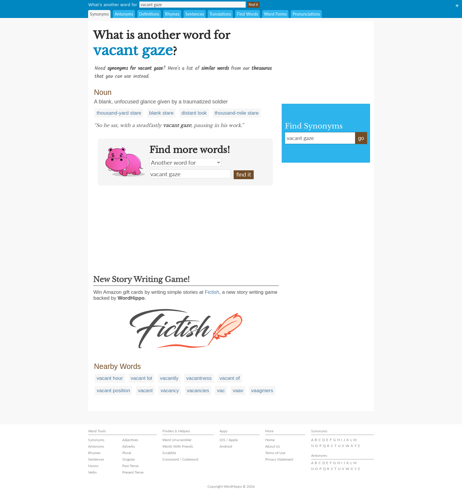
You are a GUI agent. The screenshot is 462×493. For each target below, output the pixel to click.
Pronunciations (306, 14)
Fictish (212, 292)
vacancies (198, 390)
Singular (128, 459)
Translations (220, 14)
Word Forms (275, 14)
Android (226, 446)
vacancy (170, 390)
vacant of (230, 378)
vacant (145, 390)
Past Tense (130, 466)
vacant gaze (190, 173)
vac (221, 390)
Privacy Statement (279, 459)
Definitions (149, 14)
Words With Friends (177, 446)
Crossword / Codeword (180, 459)
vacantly (169, 378)
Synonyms (99, 14)
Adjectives (130, 440)
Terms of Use (275, 453)
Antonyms (124, 14)
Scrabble (169, 453)
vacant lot (141, 378)
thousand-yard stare (119, 113)
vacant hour (110, 378)
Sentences (194, 14)
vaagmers (262, 390)
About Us (272, 446)
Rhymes (172, 14)
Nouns (93, 466)
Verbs (92, 472)
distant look (194, 113)
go (361, 138)
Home (270, 440)
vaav (238, 390)
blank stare (161, 113)
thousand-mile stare (237, 113)
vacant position (113, 390)
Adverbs (128, 446)
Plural (126, 453)
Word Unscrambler (177, 440)
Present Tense (132, 472)
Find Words (247, 14)
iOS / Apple (229, 440)
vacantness (199, 378)
